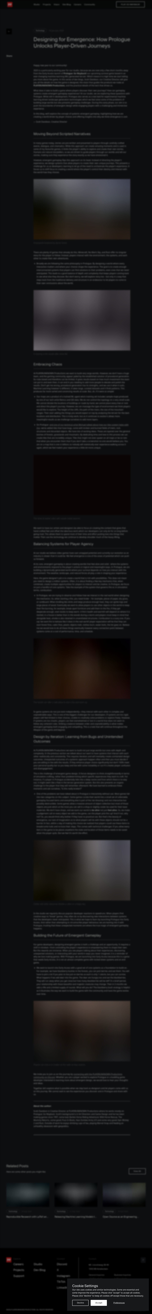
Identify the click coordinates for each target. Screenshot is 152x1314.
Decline (80, 1303)
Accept (98, 1303)
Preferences (119, 1303)
